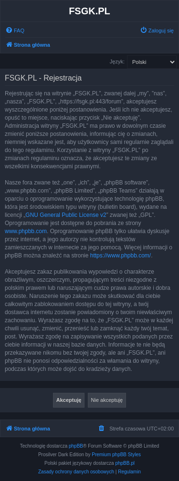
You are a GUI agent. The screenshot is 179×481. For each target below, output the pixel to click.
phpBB (76, 446)
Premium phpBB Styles (116, 454)
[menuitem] (14, 30)
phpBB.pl (125, 463)
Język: (117, 61)
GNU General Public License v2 (65, 215)
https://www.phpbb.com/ (120, 255)
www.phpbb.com (26, 231)
